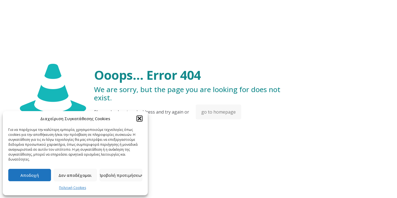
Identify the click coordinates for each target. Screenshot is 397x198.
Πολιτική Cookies (72, 187)
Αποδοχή (29, 175)
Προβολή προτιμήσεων (121, 175)
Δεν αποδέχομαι (75, 175)
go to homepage (218, 112)
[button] (139, 118)
